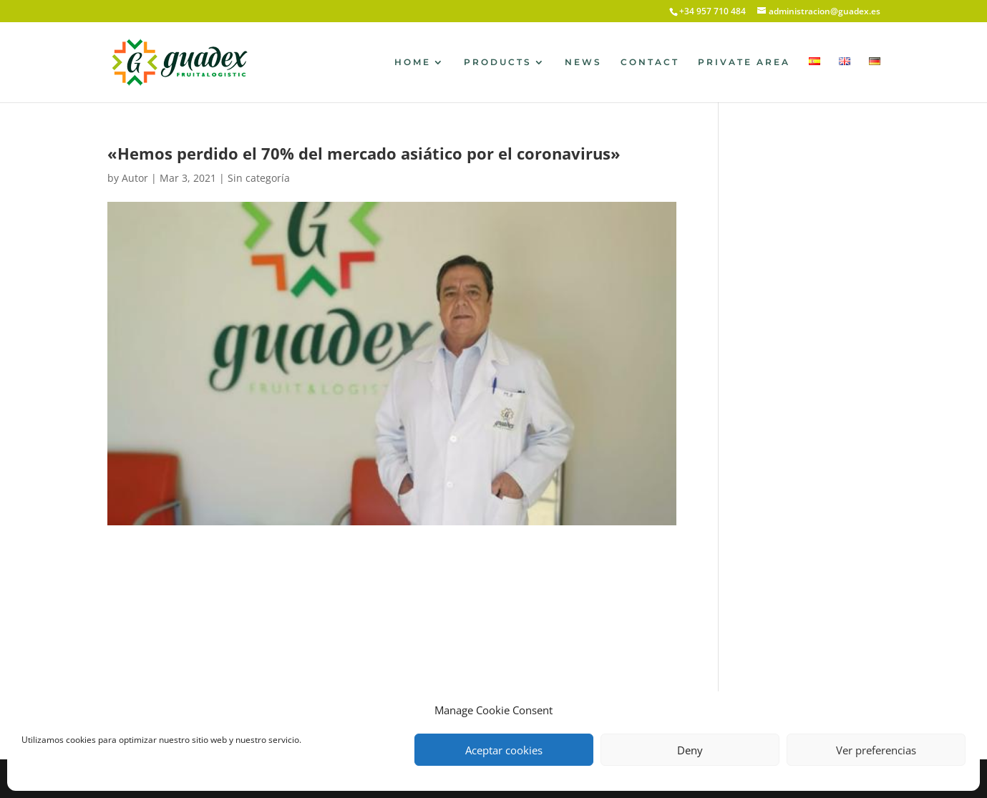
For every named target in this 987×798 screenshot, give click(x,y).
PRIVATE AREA (744, 62)
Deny (690, 750)
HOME (412, 62)
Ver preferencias (876, 750)
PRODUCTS (498, 62)
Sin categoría (259, 178)
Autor (135, 178)
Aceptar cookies (504, 750)
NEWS (583, 62)
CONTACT (650, 62)
